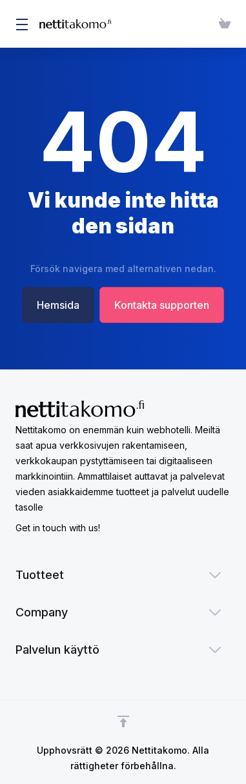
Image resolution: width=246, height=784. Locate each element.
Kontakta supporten (163, 305)
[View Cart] (222, 24)
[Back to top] (123, 721)
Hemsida (57, 305)
